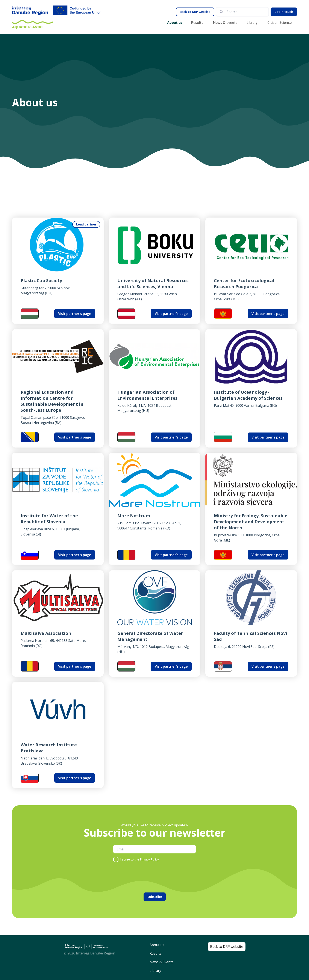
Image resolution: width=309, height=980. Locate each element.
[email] (154, 849)
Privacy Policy (149, 859)
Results (197, 22)
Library (252, 22)
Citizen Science (279, 22)
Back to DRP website (195, 12)
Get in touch (283, 12)
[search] (246, 11)
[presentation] (146, 877)
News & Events (161, 962)
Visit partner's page (74, 313)
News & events (225, 22)
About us (174, 22)
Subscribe (154, 897)
